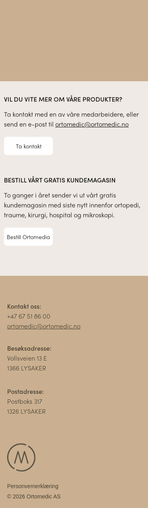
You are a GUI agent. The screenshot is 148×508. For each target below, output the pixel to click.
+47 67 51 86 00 (29, 317)
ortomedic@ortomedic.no (92, 124)
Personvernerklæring (32, 487)
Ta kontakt (28, 146)
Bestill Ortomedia (28, 237)
